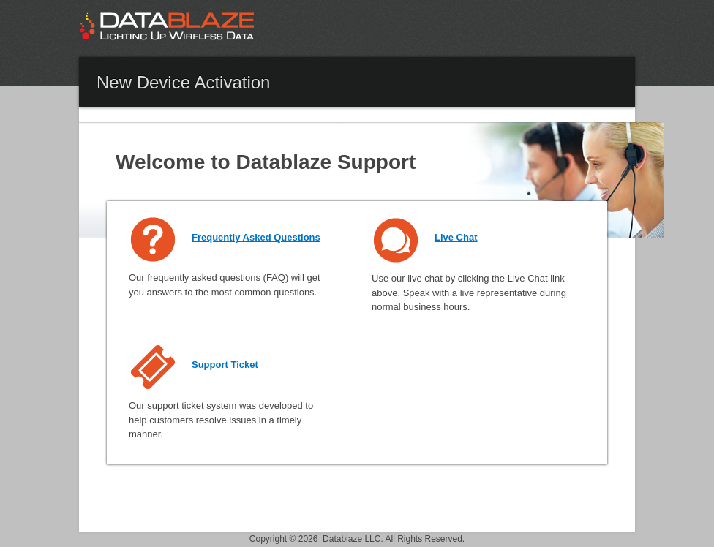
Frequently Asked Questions (256, 237)
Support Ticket (225, 364)
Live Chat (456, 237)
